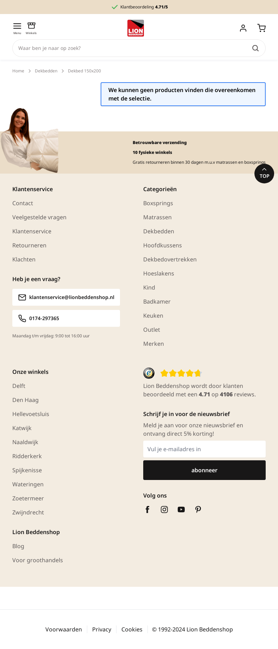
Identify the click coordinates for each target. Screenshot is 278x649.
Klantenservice (31, 231)
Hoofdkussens (162, 245)
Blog (18, 546)
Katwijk (22, 428)
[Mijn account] (243, 28)
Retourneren (29, 245)
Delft (18, 386)
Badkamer (157, 301)
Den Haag (25, 400)
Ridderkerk (27, 456)
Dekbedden (46, 71)
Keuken (153, 315)
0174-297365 (38, 318)
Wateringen (28, 484)
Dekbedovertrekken (170, 259)
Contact (22, 203)
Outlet (151, 329)
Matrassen (157, 217)
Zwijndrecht (28, 512)
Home (18, 71)
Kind (149, 287)
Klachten (24, 259)
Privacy (101, 629)
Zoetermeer (28, 498)
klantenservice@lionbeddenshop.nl (66, 297)
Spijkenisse (27, 470)
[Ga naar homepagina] (135, 28)
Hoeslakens (158, 273)
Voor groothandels (37, 560)
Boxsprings (158, 203)
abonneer (204, 470)
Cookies (132, 629)
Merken (153, 344)
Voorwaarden (63, 629)
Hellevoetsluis (30, 414)
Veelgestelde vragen (39, 217)
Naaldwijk (25, 442)
